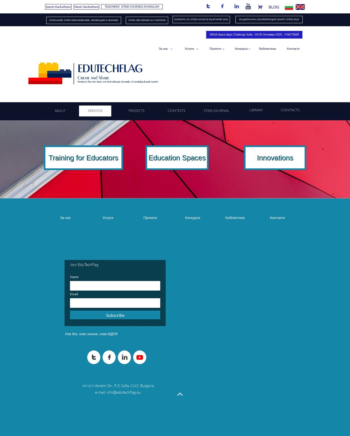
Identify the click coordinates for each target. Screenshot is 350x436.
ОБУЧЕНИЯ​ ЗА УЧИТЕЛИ (150, 20)
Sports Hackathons (58, 6)
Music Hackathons (86, 6)
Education (164, 158)
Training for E (70, 158)
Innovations (275, 158)
